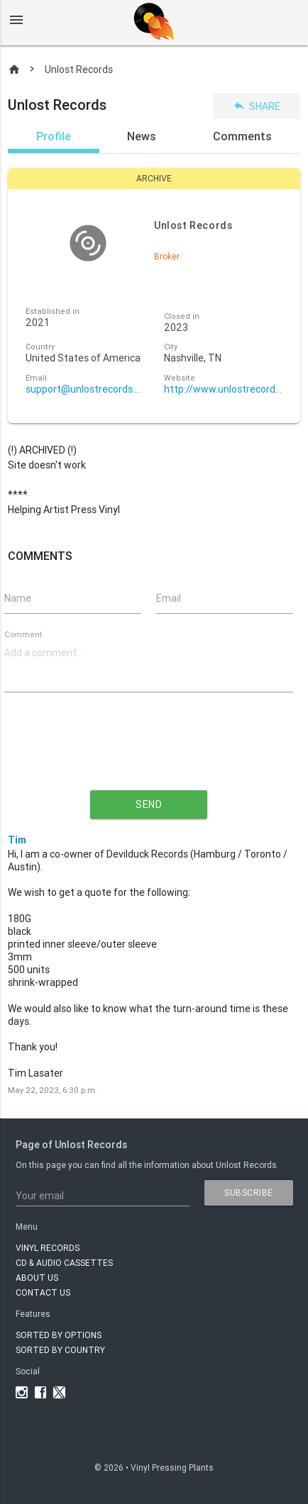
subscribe (248, 1192)
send (149, 804)
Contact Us (43, 1292)
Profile (53, 136)
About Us (37, 1277)
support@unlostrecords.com (85, 389)
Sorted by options (58, 1335)
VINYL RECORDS (47, 1247)
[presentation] (148, 752)
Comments (242, 136)
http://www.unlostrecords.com (223, 389)
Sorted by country (60, 1350)
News (141, 136)
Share (256, 106)
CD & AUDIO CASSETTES (64, 1262)
